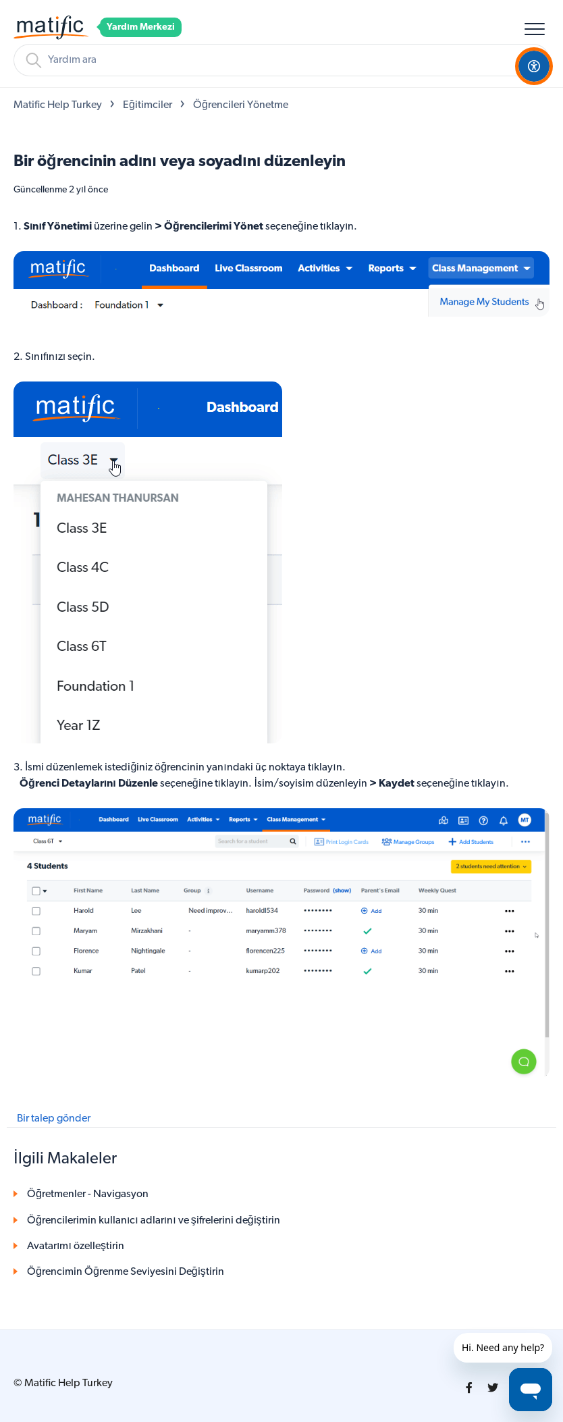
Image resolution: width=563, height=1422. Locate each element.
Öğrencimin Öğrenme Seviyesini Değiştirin (125, 1272)
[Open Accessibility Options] (533, 66)
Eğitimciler (147, 105)
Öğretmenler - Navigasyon (88, 1194)
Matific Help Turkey (58, 105)
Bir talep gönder (53, 1118)
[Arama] (281, 60)
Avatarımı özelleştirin (75, 1246)
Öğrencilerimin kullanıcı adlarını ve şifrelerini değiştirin (153, 1220)
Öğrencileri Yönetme (240, 105)
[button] (534, 29)
